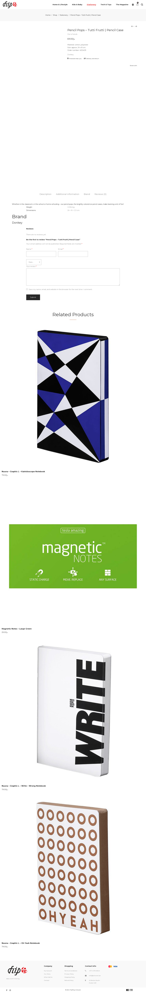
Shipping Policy (69, 977)
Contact (46, 980)
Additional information (67, 194)
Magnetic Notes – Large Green (17, 629)
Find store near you (74, 58)
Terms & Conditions (70, 971)
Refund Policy (69, 980)
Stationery (64, 15)
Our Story (47, 974)
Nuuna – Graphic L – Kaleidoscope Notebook (23, 471)
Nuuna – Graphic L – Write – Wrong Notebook (24, 786)
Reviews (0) (100, 194)
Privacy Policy (69, 974)
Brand (87, 194)
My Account (48, 971)
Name (29, 249)
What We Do (48, 977)
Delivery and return (91, 58)
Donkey (70, 55)
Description (45, 194)
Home (48, 15)
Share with (133, 65)
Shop (55, 15)
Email (61, 249)
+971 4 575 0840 (94, 971)
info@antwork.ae (94, 975)
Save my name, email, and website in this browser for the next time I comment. (60, 289)
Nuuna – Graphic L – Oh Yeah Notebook (21, 943)
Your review (31, 266)
